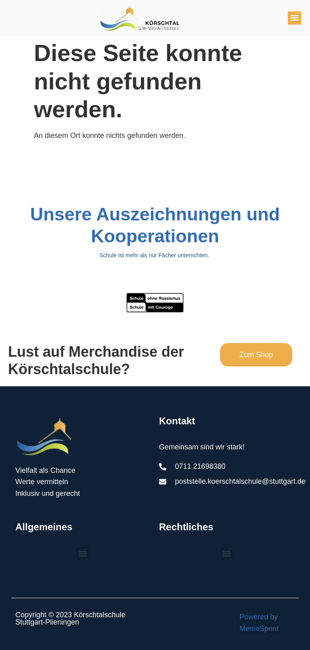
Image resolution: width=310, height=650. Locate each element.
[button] (294, 18)
